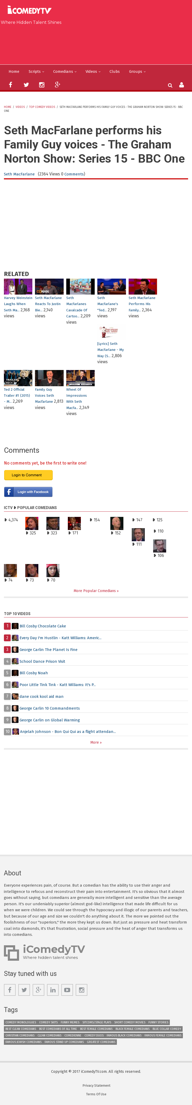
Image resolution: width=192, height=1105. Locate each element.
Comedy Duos (94, 1036)
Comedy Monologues (20, 1023)
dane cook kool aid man (42, 696)
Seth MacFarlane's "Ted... (108, 304)
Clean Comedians (49, 1036)
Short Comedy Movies (129, 1023)
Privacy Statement (96, 1086)
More (95, 743)
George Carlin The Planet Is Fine (50, 650)
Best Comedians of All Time (58, 1030)
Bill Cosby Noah (34, 673)
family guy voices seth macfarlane (45, 395)
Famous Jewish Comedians (23, 1043)
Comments (76, 174)
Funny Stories (158, 1023)
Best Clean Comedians (20, 1030)
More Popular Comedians (95, 591)
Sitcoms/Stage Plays (96, 1023)
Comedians (66, 71)
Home (14, 71)
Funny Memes (70, 1023)
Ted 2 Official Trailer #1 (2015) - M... (17, 395)
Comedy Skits (48, 1023)
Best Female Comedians (96, 1030)
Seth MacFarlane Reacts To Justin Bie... (49, 304)
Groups (141, 71)
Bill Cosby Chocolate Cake (44, 626)
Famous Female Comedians (163, 1036)
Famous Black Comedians (124, 1036)
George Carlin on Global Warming (51, 720)
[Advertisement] (98, 43)
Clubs (120, 71)
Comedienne (72, 1036)
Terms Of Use (96, 1095)
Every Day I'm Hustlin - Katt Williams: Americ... (63, 638)
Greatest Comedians (101, 1043)
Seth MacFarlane (20, 174)
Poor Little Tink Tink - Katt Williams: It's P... (60, 685)
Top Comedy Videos (42, 107)
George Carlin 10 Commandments (52, 708)
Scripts (36, 71)
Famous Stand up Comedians (64, 1043)
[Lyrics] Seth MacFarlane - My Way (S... (110, 350)
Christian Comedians (19, 1036)
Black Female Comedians (132, 1030)
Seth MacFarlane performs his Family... (142, 304)
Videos (95, 71)
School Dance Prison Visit (44, 661)
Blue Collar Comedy (167, 1030)
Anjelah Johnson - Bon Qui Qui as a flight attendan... (69, 732)
